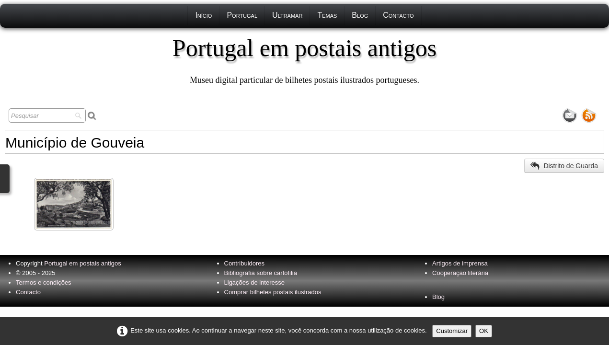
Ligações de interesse (254, 282)
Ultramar (287, 15)
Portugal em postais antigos (82, 263)
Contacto (398, 15)
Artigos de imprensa (460, 263)
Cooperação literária (460, 272)
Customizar (452, 330)
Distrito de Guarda (564, 166)
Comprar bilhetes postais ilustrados (273, 292)
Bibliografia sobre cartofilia (260, 272)
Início (203, 15)
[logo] (304, 60)
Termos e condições (43, 282)
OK (483, 330)
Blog (360, 15)
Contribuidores (244, 263)
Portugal (242, 15)
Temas (327, 15)
